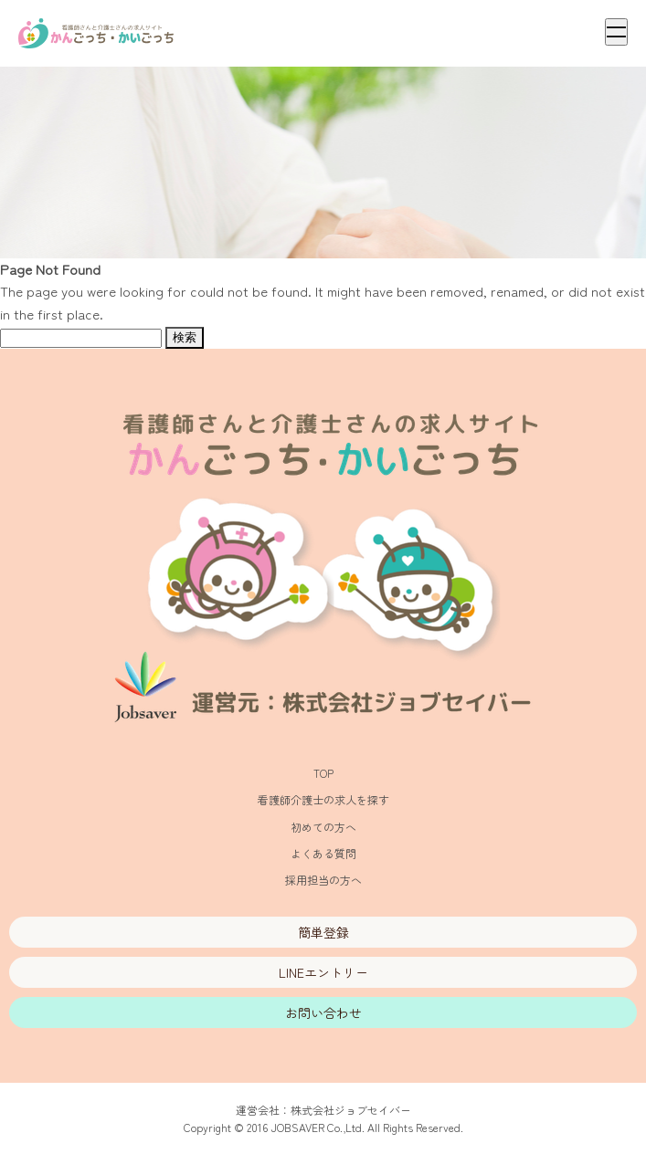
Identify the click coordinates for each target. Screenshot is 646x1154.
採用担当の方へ (323, 879)
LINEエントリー (323, 972)
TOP (323, 773)
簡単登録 (323, 932)
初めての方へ (323, 826)
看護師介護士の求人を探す (323, 799)
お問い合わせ (323, 1012)
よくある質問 (323, 853)
